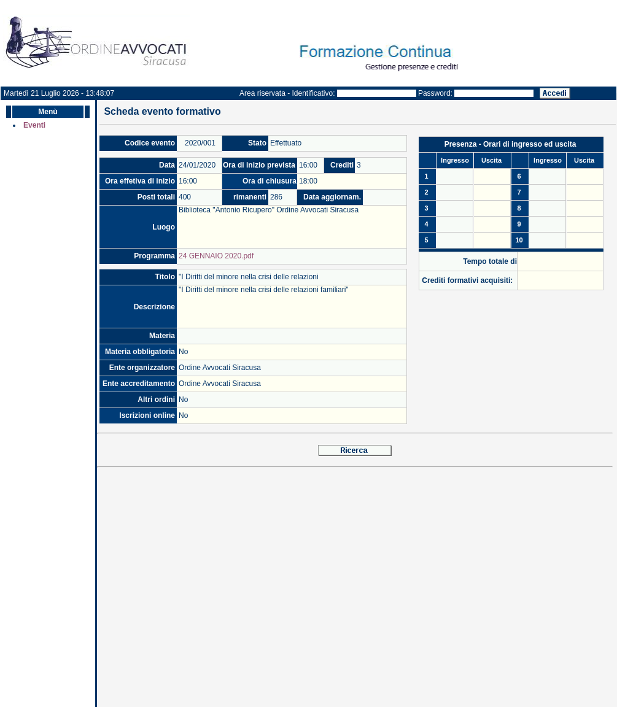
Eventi (34, 125)
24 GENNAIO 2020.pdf (216, 256)
